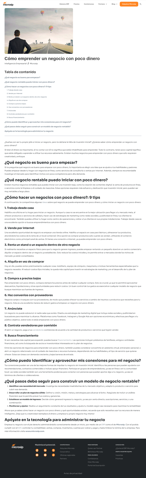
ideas (44, 202)
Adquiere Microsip (129, 4)
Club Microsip (93, 462)
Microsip (34, 63)
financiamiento (65, 340)
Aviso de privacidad (73, 473)
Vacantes (119, 455)
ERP (103, 424)
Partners (63, 459)
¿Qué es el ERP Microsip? (125, 448)
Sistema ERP (64, 4)
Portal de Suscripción (96, 465)
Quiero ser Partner (95, 448)
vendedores (38, 330)
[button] (102, 4)
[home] (7, 3)
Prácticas (119, 459)
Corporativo (65, 452)
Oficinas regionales (67, 455)
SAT (19, 428)
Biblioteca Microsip (95, 452)
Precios (76, 4)
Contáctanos (89, 4)
